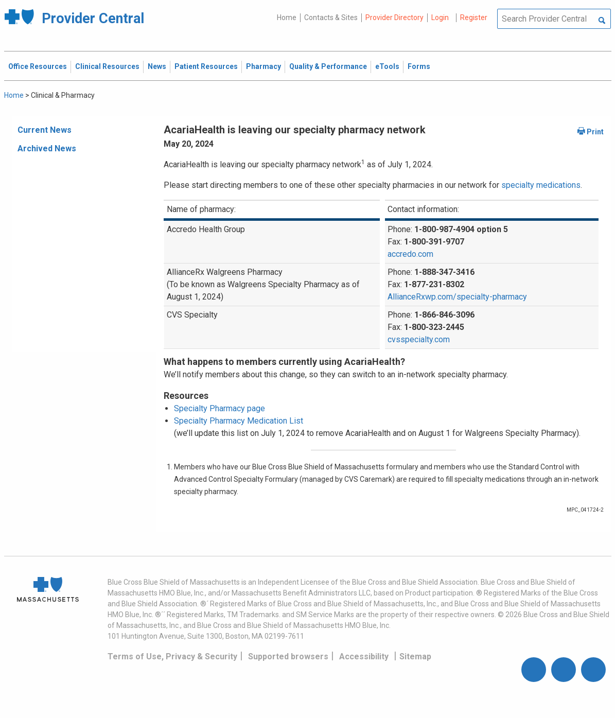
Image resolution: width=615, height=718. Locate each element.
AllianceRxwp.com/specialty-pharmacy (457, 297)
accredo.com (410, 254)
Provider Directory (394, 17)
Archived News (46, 148)
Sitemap (415, 656)
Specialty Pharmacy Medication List (238, 421)
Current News (44, 130)
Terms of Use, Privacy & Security (172, 656)
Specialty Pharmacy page (219, 408)
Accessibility (364, 656)
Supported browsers (288, 656)
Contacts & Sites (331, 17)
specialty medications (541, 185)
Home (286, 17)
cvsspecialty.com (419, 339)
